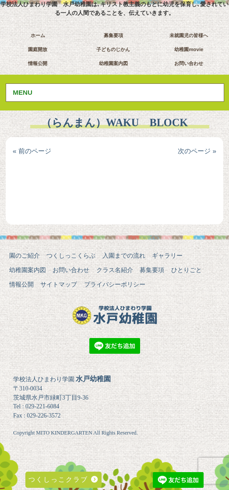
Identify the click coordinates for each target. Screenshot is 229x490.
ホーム (38, 35)
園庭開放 (37, 49)
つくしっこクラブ (63, 479)
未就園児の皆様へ (188, 35)
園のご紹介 (24, 255)
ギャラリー (167, 255)
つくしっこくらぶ (70, 255)
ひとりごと (186, 269)
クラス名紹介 (114, 269)
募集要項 (113, 35)
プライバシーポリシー (114, 284)
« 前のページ (32, 151)
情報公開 (37, 63)
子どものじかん (113, 49)
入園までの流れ (123, 255)
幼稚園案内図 (113, 63)
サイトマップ (58, 284)
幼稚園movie (188, 49)
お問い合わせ (188, 63)
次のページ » (197, 151)
